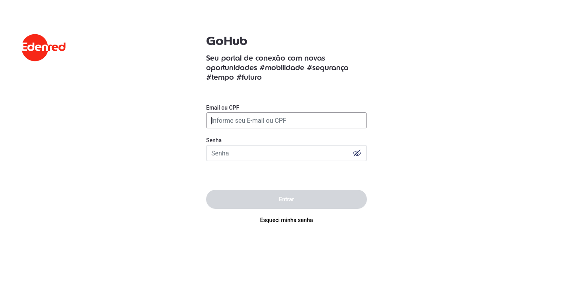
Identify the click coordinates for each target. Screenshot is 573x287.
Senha (214, 140)
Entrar (286, 199)
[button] (357, 153)
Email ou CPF (222, 107)
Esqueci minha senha (286, 220)
